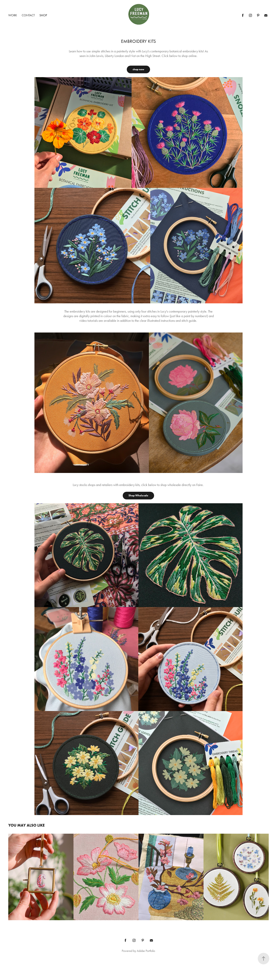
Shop (43, 15)
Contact (28, 15)
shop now (138, 69)
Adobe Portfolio (146, 951)
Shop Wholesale (138, 495)
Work (12, 15)
